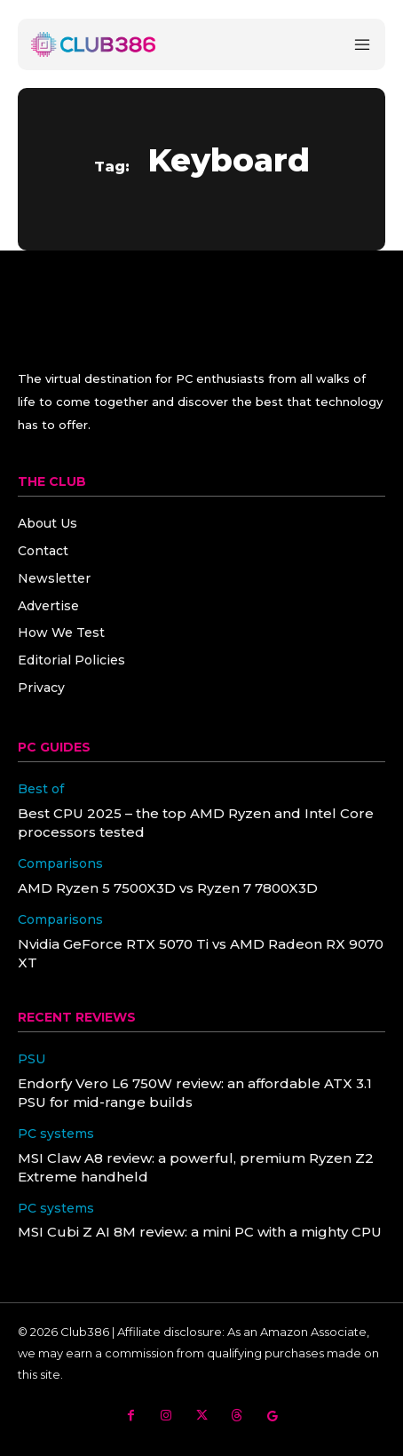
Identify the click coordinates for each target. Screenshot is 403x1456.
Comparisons (60, 863)
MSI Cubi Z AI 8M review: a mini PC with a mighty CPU (200, 1231)
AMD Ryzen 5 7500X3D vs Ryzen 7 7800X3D (168, 887)
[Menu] (362, 45)
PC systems (56, 1134)
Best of (41, 789)
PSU (31, 1059)
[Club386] (93, 44)
